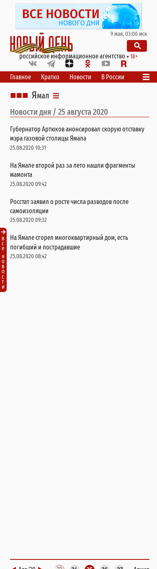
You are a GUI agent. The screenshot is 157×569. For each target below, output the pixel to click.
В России (112, 77)
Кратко (50, 77)
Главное (20, 77)
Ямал (40, 96)
